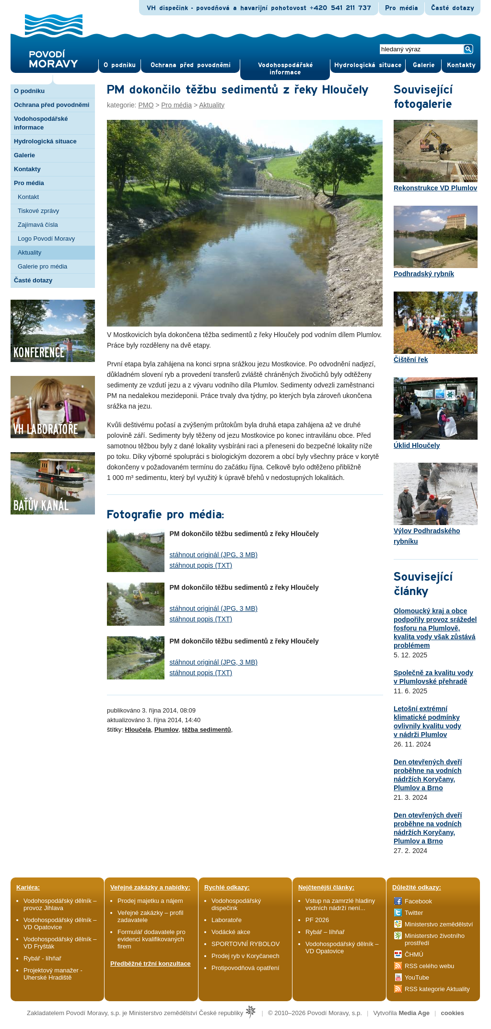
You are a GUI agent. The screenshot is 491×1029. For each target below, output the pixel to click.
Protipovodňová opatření (245, 967)
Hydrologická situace (367, 65)
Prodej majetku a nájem (150, 900)
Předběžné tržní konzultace (150, 963)
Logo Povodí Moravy (46, 238)
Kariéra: (28, 887)
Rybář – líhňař (325, 931)
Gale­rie (423, 65)
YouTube (417, 977)
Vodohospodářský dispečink (236, 904)
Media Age (414, 1013)
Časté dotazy (452, 8)
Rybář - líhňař (42, 958)
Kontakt (28, 196)
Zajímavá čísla (38, 224)
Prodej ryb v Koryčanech (245, 955)
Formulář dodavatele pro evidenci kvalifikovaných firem (151, 939)
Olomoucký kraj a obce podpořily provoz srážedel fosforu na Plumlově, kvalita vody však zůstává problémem (435, 628)
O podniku (29, 90)
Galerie (24, 155)
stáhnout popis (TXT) (201, 565)
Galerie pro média (42, 266)
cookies (452, 1013)
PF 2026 (317, 920)
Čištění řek (436, 327)
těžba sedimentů (206, 729)
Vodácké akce (230, 931)
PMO (145, 105)
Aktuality (29, 252)
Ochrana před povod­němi (191, 65)
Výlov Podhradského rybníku (436, 504)
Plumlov (166, 729)
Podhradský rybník (436, 242)
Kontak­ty (461, 65)
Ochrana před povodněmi (51, 104)
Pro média (401, 8)
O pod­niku (120, 65)
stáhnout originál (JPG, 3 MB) (214, 555)
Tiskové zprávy (38, 210)
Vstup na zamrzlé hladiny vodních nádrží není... (340, 904)
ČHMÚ (414, 954)
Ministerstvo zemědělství (439, 924)
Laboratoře (226, 920)
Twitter (414, 912)
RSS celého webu (429, 966)
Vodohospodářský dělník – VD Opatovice (60, 923)
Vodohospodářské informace (285, 69)
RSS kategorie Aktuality (437, 989)
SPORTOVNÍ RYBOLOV (245, 943)
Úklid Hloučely (436, 413)
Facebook (418, 901)
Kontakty (27, 169)
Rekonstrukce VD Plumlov (436, 156)
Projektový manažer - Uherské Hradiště (52, 974)
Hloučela (138, 729)
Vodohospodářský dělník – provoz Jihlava (60, 904)
